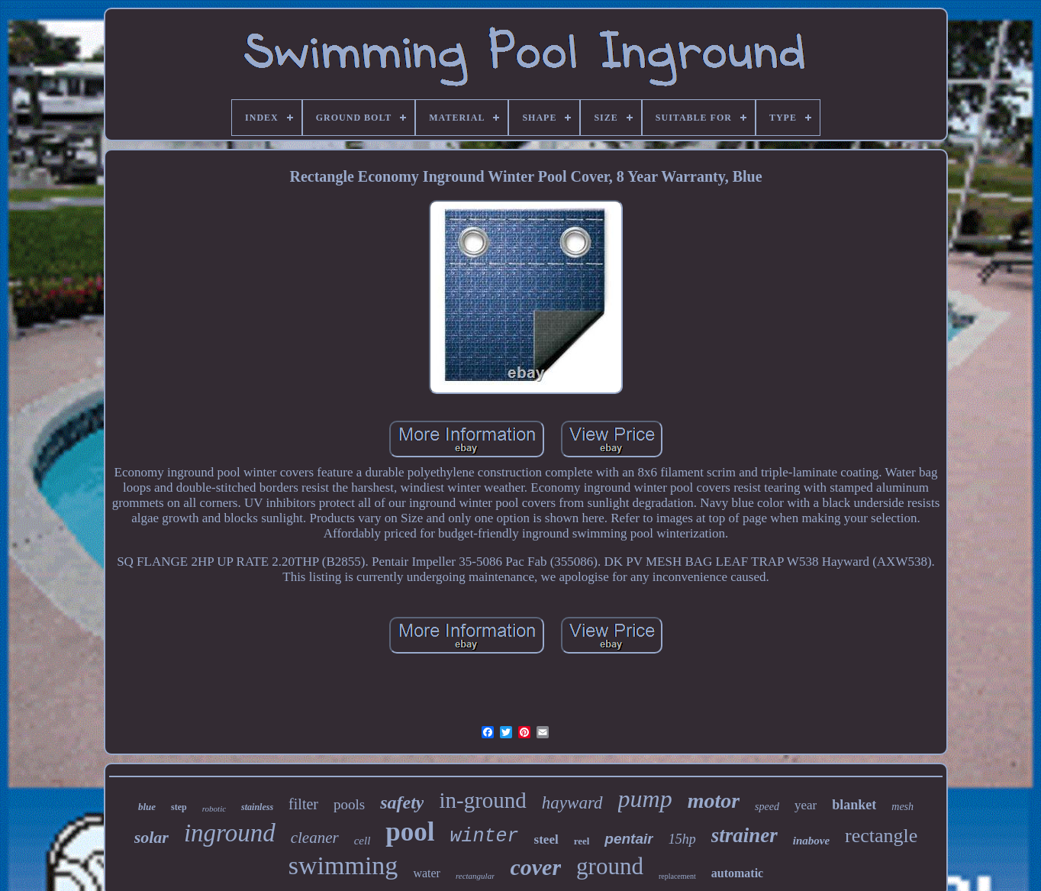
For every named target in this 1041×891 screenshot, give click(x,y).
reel (582, 841)
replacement (677, 876)
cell (362, 841)
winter (484, 836)
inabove (811, 841)
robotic (214, 808)
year (805, 805)
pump (645, 798)
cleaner (315, 837)
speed (767, 806)
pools (349, 804)
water (426, 873)
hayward (572, 802)
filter (303, 804)
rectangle (881, 836)
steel (546, 839)
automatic (737, 873)
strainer (744, 835)
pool (409, 832)
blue (147, 806)
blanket (854, 804)
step (179, 807)
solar (151, 837)
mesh (902, 806)
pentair (628, 839)
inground (230, 833)
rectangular (475, 875)
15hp (682, 839)
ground (609, 866)
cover (535, 867)
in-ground (482, 800)
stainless (257, 807)
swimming (343, 865)
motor (714, 800)
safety (402, 802)
